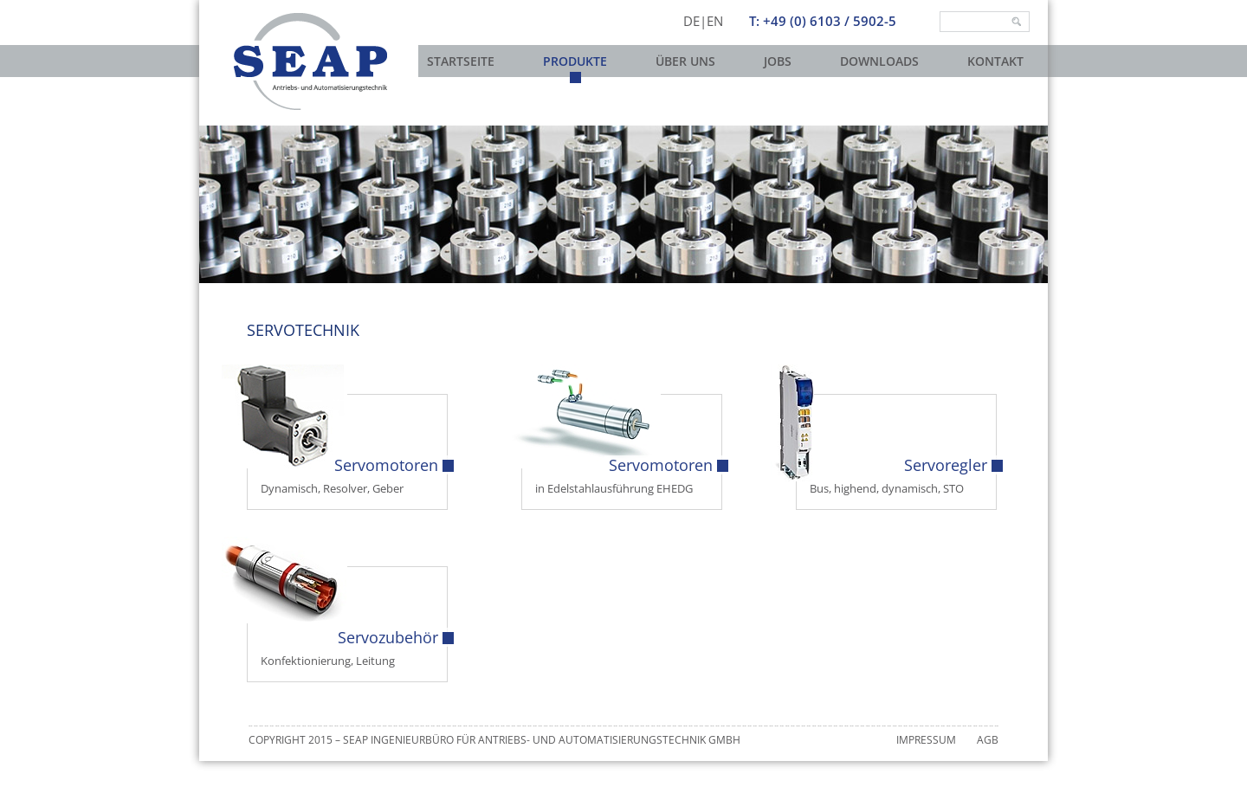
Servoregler (945, 465)
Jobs (777, 61)
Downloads (879, 61)
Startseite (460, 61)
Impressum (926, 739)
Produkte (575, 61)
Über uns (685, 61)
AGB (987, 739)
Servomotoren (386, 465)
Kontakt (995, 61)
